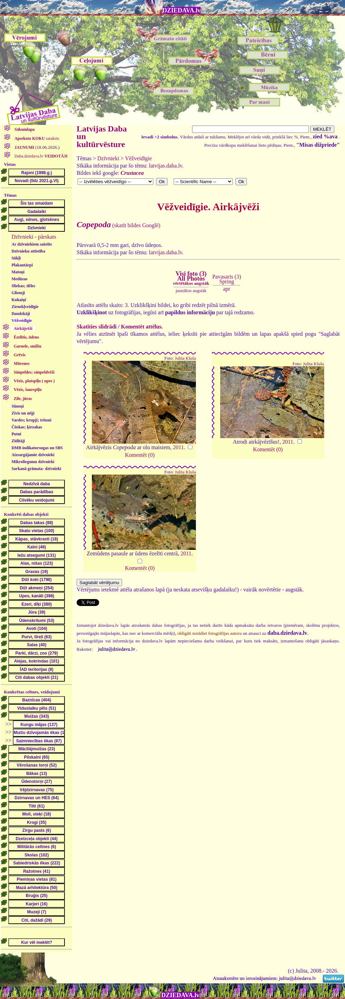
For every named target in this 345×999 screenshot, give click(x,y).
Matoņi (17, 272)
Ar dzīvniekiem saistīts (31, 244)
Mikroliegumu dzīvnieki (32, 461)
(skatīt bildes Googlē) (118, 225)
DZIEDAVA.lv (182, 10)
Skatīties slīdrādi (97, 327)
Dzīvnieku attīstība (28, 251)
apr (226, 289)
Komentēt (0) (140, 455)
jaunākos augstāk (190, 290)
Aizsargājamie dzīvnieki (32, 454)
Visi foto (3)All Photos (191, 278)
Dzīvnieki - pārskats (33, 237)
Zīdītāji (18, 440)
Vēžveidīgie (21, 320)
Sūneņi (17, 406)
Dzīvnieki (108, 158)
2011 (178, 447)
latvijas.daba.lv (165, 166)
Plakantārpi (22, 265)
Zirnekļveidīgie (24, 306)
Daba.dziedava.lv (41, 156)
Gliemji (18, 292)
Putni (16, 434)
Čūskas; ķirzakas (26, 427)
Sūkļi (16, 258)
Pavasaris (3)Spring (226, 279)
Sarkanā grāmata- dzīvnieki (36, 468)
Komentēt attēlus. (142, 327)
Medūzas (19, 278)
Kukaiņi (18, 299)
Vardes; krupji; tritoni (31, 420)
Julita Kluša (185, 358)
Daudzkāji (20, 313)
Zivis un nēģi (22, 413)
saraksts (36, 138)
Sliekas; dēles (23, 285)
